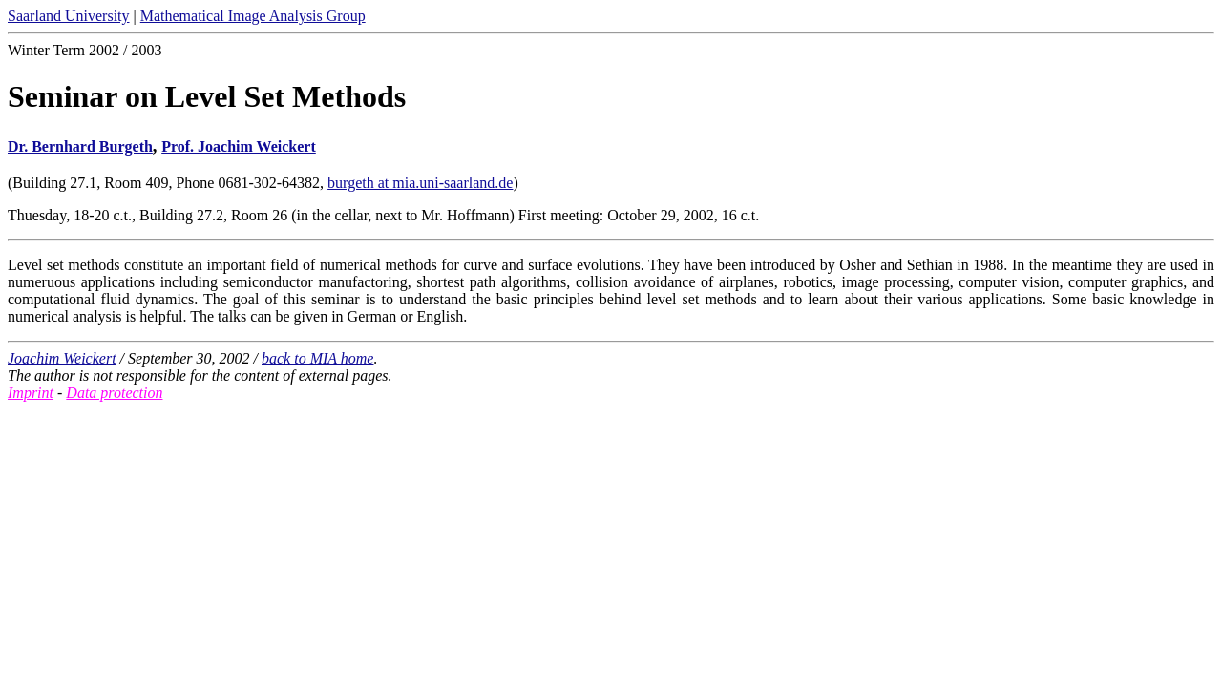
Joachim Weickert (62, 358)
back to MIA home (317, 358)
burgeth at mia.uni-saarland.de (420, 183)
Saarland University (69, 16)
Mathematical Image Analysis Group (253, 16)
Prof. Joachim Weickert (238, 146)
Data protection (114, 393)
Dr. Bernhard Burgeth (80, 146)
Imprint (30, 393)
